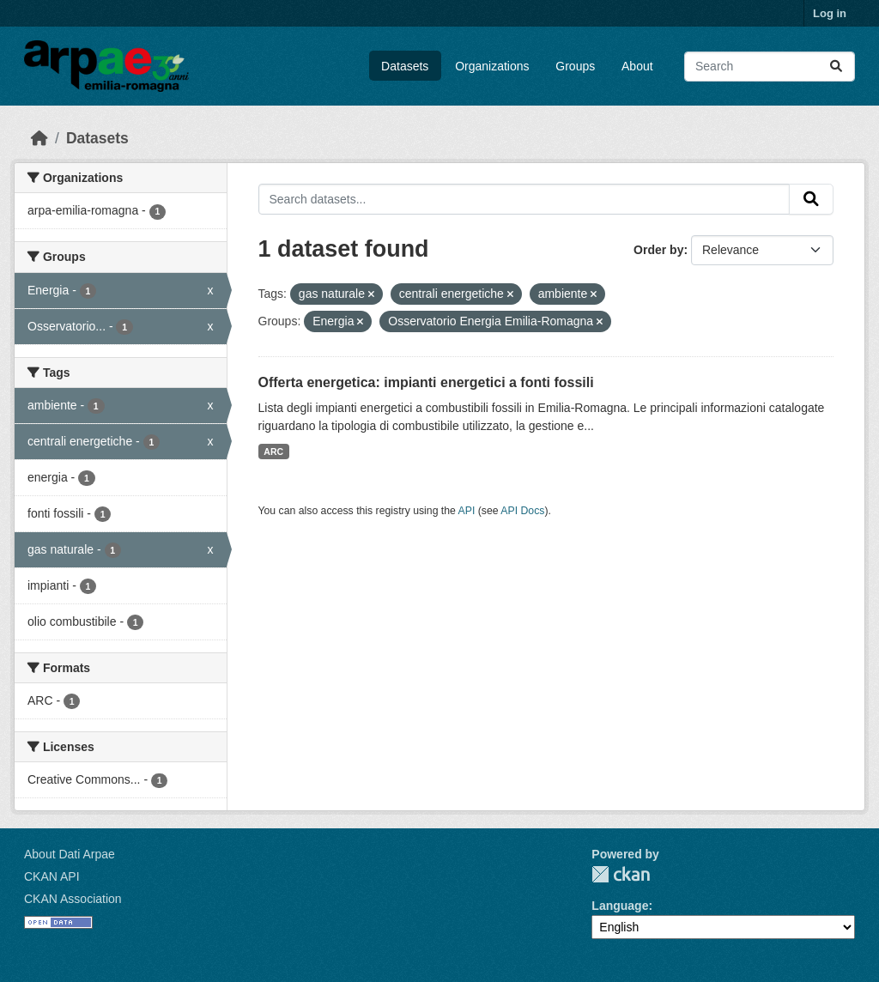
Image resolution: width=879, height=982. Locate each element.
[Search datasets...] (769, 67)
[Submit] (836, 67)
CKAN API (52, 876)
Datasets (404, 66)
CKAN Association (73, 899)
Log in (829, 13)
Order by (658, 250)
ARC (273, 451)
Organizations (492, 66)
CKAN (620, 874)
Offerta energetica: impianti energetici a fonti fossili (426, 382)
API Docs (522, 511)
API (467, 511)
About (637, 66)
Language (619, 905)
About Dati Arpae (69, 854)
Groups (575, 66)
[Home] (39, 138)
